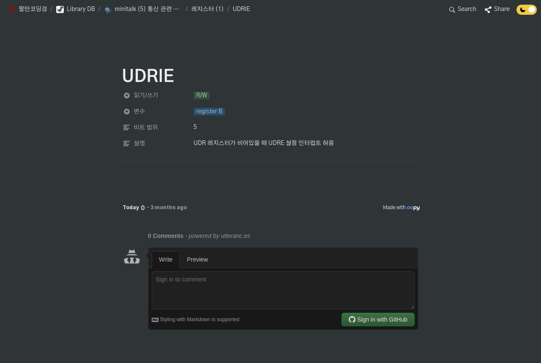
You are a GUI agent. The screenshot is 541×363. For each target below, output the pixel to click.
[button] (27, 10)
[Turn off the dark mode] (526, 12)
